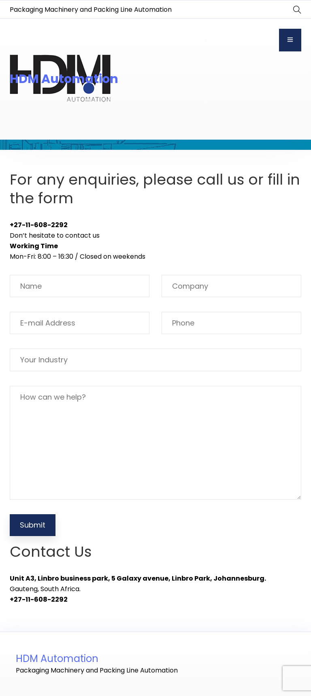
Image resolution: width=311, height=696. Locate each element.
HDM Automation (64, 78)
